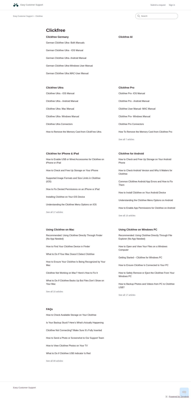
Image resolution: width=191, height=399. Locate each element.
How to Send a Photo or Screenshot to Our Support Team (75, 338)
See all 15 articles (127, 215)
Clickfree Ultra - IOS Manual (60, 93)
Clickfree (39, 16)
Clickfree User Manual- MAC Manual (137, 109)
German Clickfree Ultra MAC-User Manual (67, 73)
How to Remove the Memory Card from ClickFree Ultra (73, 132)
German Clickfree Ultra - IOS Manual (64, 50)
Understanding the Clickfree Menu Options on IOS (71, 204)
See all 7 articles (126, 139)
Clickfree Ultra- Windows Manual (62, 116)
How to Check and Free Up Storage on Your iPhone (72, 170)
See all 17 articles (54, 212)
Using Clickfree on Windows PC (138, 229)
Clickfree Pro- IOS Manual (132, 93)
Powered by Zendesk (179, 396)
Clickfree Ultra (54, 87)
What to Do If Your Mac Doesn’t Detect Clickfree (70, 254)
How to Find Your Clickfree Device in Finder (68, 246)
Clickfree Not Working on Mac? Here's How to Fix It (72, 273)
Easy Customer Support (23, 16)
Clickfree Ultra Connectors (59, 124)
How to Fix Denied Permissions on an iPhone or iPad (73, 189)
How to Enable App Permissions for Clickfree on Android (147, 208)
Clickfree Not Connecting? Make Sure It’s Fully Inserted (74, 330)
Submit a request (158, 5)
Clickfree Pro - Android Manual (134, 101)
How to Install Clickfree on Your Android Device (142, 192)
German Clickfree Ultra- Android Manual (66, 58)
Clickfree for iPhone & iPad (62, 153)
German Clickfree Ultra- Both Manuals (65, 42)
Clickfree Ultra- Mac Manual (60, 109)
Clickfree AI (125, 37)
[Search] (156, 16)
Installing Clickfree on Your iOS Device (65, 197)
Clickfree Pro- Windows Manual (134, 116)
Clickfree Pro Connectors (131, 124)
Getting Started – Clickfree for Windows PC (140, 257)
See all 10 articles (54, 291)
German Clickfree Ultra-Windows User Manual (69, 66)
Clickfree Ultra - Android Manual (62, 101)
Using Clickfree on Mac (60, 229)
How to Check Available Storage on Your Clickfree (71, 315)
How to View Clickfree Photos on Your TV (67, 345)
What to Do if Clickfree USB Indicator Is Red (68, 353)
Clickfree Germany (57, 37)
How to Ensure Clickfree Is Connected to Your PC (143, 265)
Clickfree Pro (126, 87)
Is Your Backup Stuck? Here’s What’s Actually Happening (75, 322)
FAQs (49, 309)
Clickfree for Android (131, 153)
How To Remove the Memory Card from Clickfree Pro (145, 132)
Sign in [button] (172, 5)
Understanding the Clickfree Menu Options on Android (146, 200)
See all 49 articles (54, 361)
